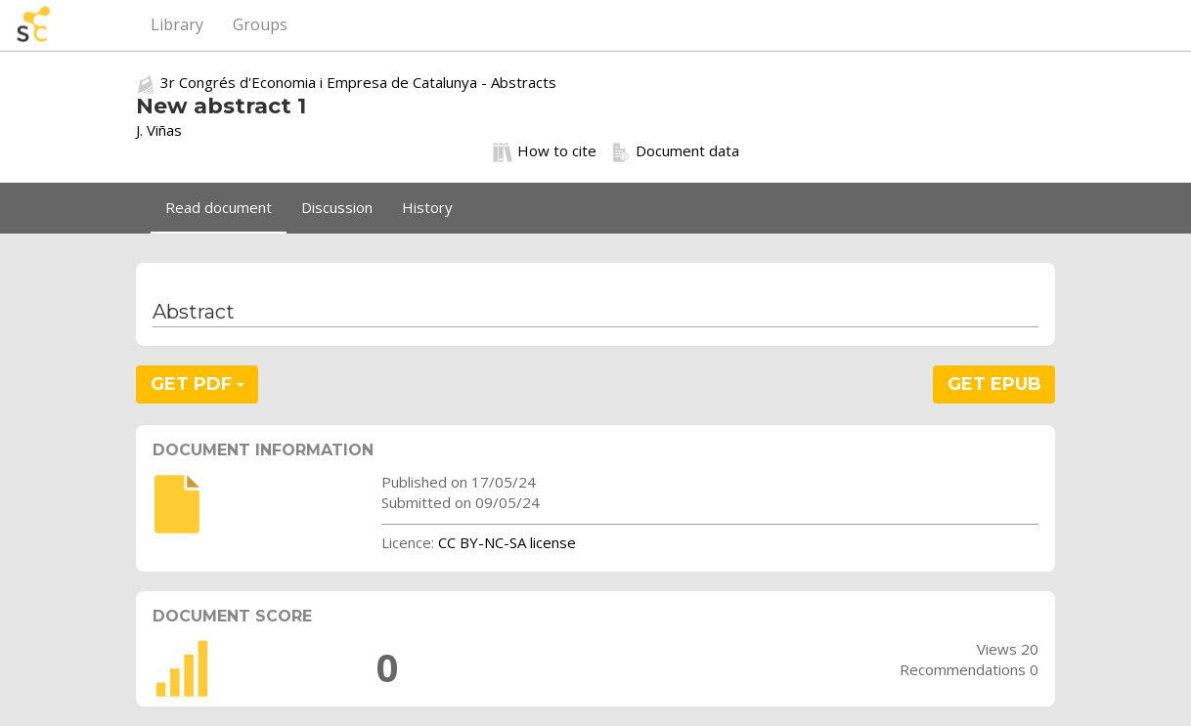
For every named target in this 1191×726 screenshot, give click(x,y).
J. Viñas (159, 130)
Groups (260, 24)
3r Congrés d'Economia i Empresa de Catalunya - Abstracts (358, 82)
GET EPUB (994, 384)
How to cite (544, 151)
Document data (675, 151)
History (427, 207)
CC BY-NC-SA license (507, 542)
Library (177, 24)
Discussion (337, 207)
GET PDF (197, 384)
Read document (218, 207)
